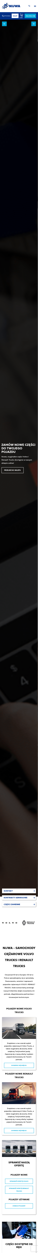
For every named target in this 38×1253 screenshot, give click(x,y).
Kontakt (8, 891)
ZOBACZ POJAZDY (19, 1206)
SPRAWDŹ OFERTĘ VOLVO (19, 1181)
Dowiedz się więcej (19, 1065)
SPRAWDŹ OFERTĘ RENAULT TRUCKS (19, 1189)
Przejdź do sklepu (13, 470)
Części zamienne (12, 904)
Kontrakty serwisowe (15, 897)
